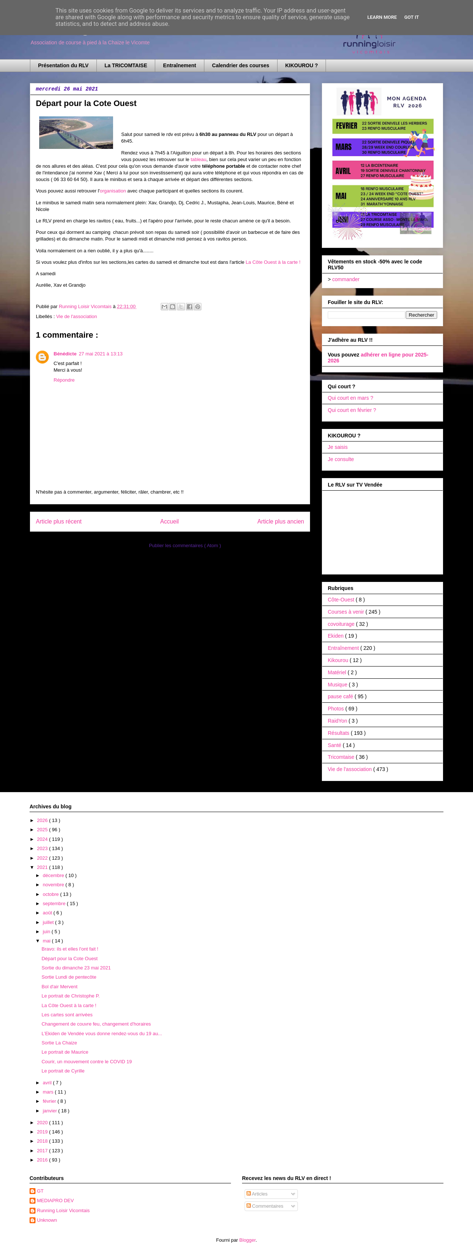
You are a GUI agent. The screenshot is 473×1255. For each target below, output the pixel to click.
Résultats (339, 733)
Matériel (338, 672)
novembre (54, 884)
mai (47, 941)
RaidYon (338, 721)
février (50, 1101)
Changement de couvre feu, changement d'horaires (96, 1024)
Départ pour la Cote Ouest (69, 958)
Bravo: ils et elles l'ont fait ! (69, 949)
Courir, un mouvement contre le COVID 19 (86, 1061)
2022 (43, 858)
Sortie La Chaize (59, 1043)
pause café (341, 696)
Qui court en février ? (352, 410)
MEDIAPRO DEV (55, 1200)
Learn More (382, 17)
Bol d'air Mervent (59, 986)
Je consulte (341, 459)
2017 (43, 1150)
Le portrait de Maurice (64, 1052)
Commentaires (264, 1206)
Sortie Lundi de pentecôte (68, 977)
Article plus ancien (280, 521)
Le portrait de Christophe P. (70, 996)
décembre (54, 875)
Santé (335, 745)
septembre (55, 903)
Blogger (247, 1240)
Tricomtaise (342, 757)
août (48, 912)
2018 (43, 1141)
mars (49, 1092)
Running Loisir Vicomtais (63, 1210)
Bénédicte (65, 354)
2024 (43, 839)
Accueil (169, 521)
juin (47, 931)
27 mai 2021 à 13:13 (101, 354)
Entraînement (179, 65)
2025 (43, 829)
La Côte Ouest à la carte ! (273, 262)
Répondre (64, 380)
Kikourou (339, 660)
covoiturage (342, 624)
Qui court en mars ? (350, 398)
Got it (411, 17)
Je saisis (338, 447)
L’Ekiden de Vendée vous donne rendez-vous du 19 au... (101, 1033)
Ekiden (336, 636)
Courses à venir (346, 612)
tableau (199, 159)
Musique (338, 685)
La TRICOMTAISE (126, 65)
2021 (43, 867)
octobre (51, 894)
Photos (336, 709)
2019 (43, 1132)
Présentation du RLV (63, 65)
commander (346, 279)
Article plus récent (59, 521)
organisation (113, 191)
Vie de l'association (76, 316)
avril (48, 1082)
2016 (43, 1160)
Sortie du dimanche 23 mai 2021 (75, 968)
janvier (50, 1111)
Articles (257, 1194)
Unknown (47, 1220)
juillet (49, 922)
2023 (43, 848)
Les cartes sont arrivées (66, 1014)
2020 (43, 1122)
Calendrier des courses (240, 65)
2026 (43, 820)
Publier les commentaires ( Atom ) (185, 545)
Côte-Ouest (341, 600)
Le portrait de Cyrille (62, 1071)
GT (40, 1191)
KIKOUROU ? (301, 65)
